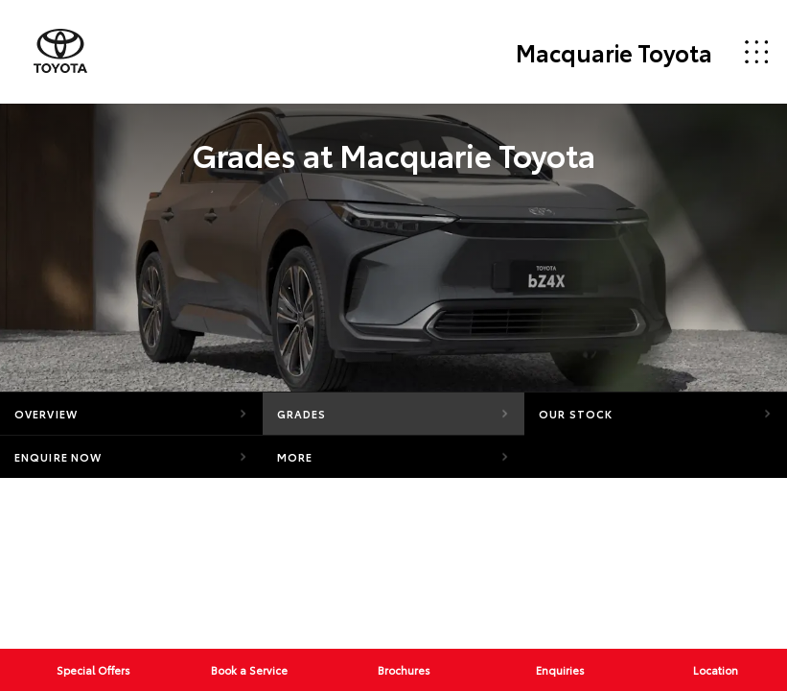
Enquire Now (58, 457)
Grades (302, 413)
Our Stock (576, 413)
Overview (46, 413)
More (294, 457)
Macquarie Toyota (614, 51)
